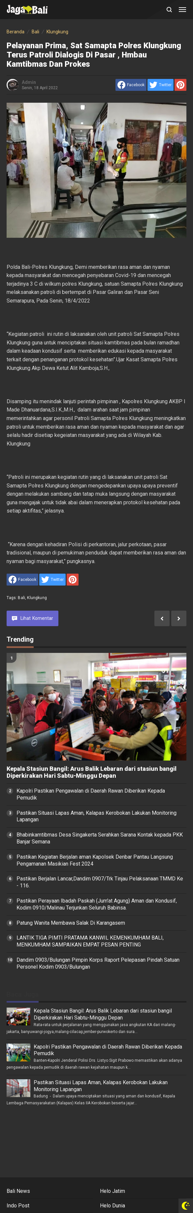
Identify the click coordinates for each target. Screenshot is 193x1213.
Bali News (18, 1191)
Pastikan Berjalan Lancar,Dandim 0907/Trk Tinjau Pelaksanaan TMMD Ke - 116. (99, 882)
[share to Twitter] (160, 85)
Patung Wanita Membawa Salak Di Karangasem (70, 923)
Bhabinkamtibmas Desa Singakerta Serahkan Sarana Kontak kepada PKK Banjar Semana (99, 838)
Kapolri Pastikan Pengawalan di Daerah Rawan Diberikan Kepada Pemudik (90, 794)
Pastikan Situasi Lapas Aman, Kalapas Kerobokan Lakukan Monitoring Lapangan (96, 816)
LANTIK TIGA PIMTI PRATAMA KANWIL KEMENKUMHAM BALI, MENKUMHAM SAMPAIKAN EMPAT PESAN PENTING (90, 941)
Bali (21, 597)
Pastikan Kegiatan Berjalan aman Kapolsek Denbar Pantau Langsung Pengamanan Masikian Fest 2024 (94, 860)
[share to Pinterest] (180, 85)
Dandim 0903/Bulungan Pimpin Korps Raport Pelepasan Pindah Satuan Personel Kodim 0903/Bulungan (97, 963)
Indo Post (18, 1205)
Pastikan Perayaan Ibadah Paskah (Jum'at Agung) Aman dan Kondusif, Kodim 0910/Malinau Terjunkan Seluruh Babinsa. (96, 904)
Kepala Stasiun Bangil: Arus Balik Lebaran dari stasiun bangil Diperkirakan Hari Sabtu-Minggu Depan (92, 772)
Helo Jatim (112, 1191)
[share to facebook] (130, 85)
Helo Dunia (112, 1205)
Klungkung (37, 597)
